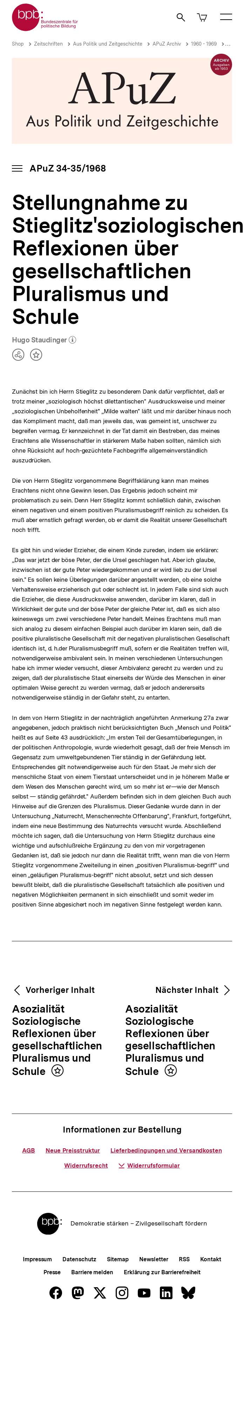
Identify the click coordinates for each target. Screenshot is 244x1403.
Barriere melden (92, 1272)
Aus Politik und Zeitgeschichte (107, 44)
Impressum (37, 1259)
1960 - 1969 (204, 44)
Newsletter (153, 1259)
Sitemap (117, 1259)
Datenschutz (79, 1259)
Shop (18, 44)
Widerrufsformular (149, 1165)
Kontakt (210, 1259)
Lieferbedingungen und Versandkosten (166, 1150)
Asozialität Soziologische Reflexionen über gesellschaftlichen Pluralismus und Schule (57, 1040)
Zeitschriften (48, 44)
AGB (28, 1150)
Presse (52, 1272)
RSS (184, 1259)
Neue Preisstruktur (73, 1150)
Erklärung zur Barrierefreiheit (162, 1272)
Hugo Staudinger (44, 340)
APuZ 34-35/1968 (67, 168)
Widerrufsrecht (86, 1165)
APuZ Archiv (166, 44)
